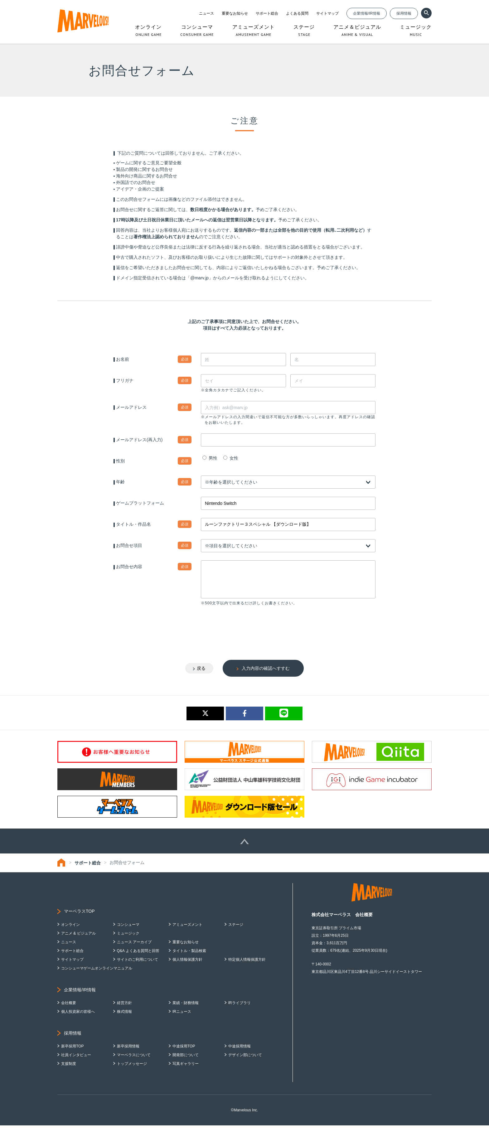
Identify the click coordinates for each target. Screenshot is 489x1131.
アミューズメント (187, 930)
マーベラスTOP (79, 916)
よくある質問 (297, 13)
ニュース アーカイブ (134, 947)
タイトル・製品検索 (189, 956)
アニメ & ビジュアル (78, 939)
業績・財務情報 (185, 1008)
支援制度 (68, 1069)
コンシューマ (128, 930)
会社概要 (68, 1008)
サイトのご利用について (137, 965)
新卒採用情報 (128, 1052)
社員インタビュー (76, 1060)
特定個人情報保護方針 (247, 965)
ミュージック (128, 939)
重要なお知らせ (235, 13)
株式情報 (124, 1017)
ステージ (235, 930)
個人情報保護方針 (187, 965)
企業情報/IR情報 (366, 13)
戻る (201, 673)
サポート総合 (267, 13)
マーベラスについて (134, 1060)
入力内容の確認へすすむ (266, 673)
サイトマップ (327, 13)
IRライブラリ (239, 1008)
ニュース (206, 13)
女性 (230, 458)
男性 (209, 458)
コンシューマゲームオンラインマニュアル (96, 974)
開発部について (185, 1060)
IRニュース (181, 1017)
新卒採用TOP (72, 1052)
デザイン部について (245, 1060)
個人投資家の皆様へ (78, 1017)
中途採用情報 (239, 1052)
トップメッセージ (132, 1069)
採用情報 (403, 13)
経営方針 (124, 1008)
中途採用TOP (183, 1052)
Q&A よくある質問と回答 (138, 956)
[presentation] (248, 632)
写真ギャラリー (185, 1069)
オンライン (70, 930)
